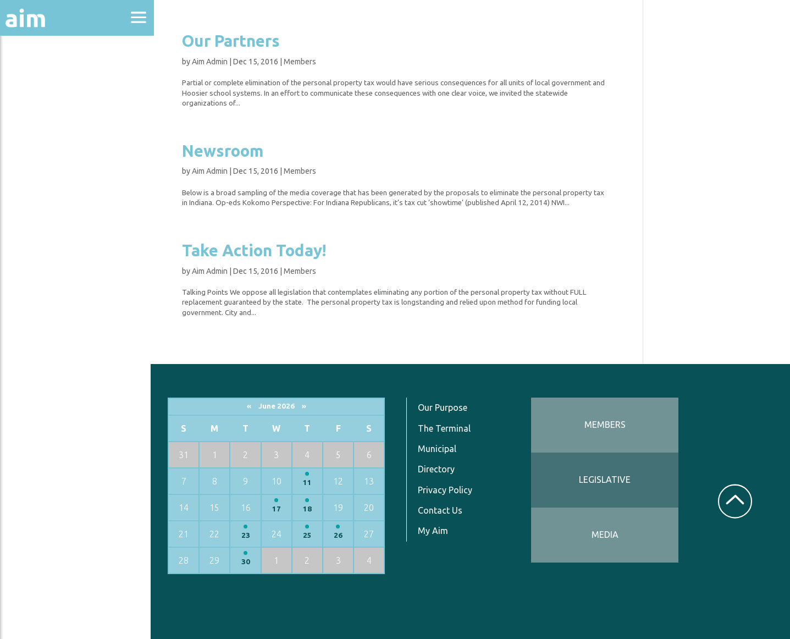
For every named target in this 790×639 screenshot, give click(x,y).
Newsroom (224, 151)
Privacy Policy (447, 490)
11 (309, 482)
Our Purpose (444, 407)
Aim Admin (211, 61)
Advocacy (35, 107)
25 (309, 535)
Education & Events (63, 137)
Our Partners (232, 41)
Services (32, 270)
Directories (40, 166)
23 (248, 535)
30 (248, 562)
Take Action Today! (256, 250)
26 (340, 535)
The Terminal (446, 428)
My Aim (435, 531)
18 (309, 509)
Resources (37, 241)
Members (301, 61)
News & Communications (55, 203)
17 (278, 509)
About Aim (38, 78)
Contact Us (442, 510)
